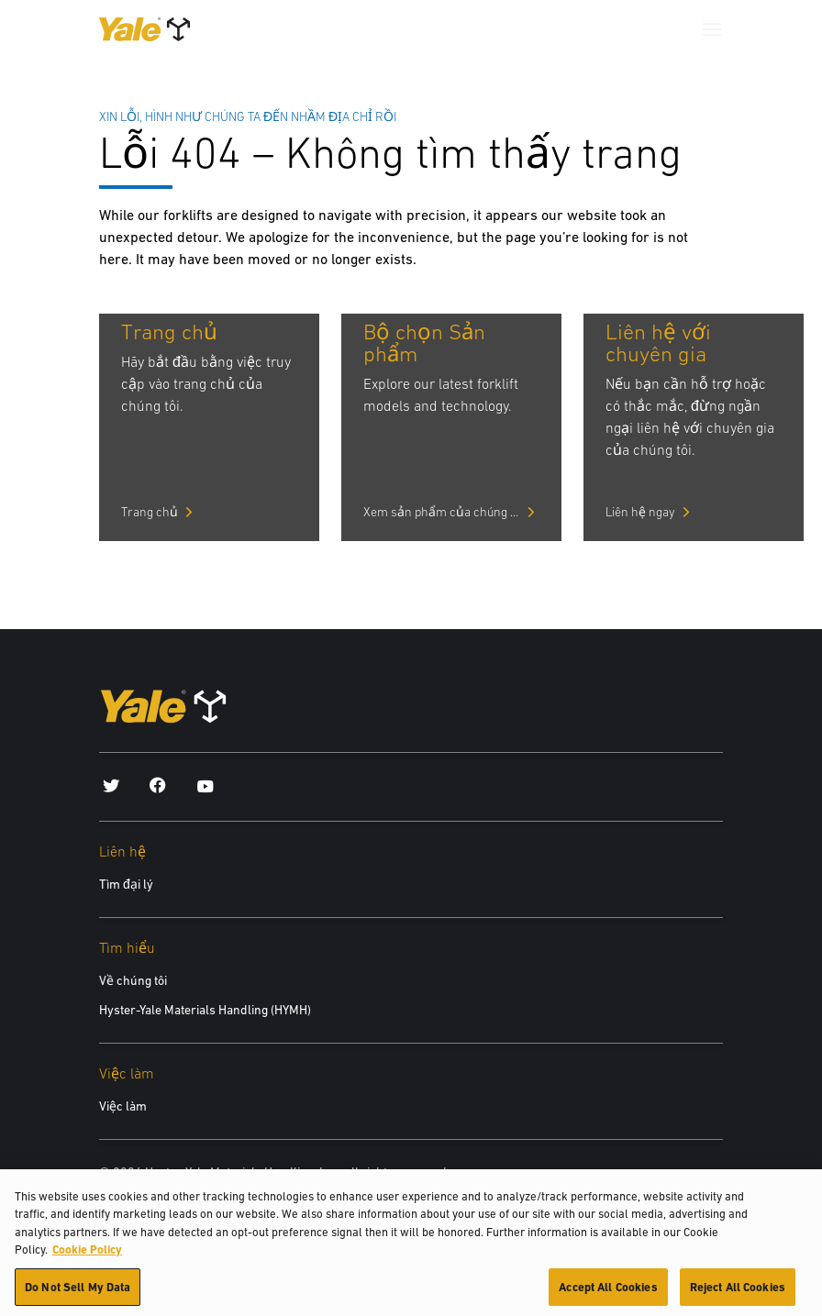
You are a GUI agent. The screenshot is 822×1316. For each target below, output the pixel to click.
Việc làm (123, 1106)
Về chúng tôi (133, 980)
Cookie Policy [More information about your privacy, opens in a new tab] (87, 1257)
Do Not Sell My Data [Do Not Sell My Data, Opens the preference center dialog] (77, 1294)
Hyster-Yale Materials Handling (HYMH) (205, 1009)
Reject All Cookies (737, 1294)
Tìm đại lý (126, 884)
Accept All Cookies (608, 1294)
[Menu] (712, 29)
